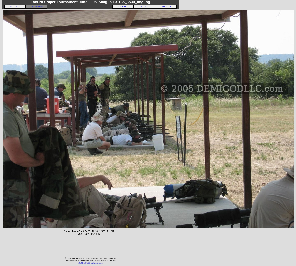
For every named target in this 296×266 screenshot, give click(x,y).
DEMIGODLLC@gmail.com (90, 263)
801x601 (15, 6)
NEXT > (165, 6)
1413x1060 (36, 6)
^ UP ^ (144, 6)
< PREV (123, 6)
